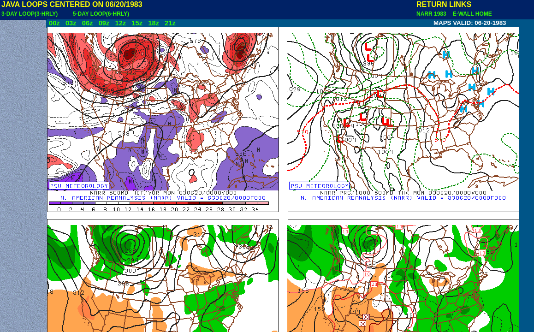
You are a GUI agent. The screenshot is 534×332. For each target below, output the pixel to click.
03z (71, 23)
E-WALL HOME (471, 14)
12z (120, 23)
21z (170, 23)
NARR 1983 (432, 14)
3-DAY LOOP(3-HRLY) (29, 14)
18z (153, 23)
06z (87, 23)
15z (137, 23)
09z (104, 23)
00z (54, 23)
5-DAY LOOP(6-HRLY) (101, 14)
